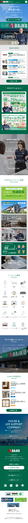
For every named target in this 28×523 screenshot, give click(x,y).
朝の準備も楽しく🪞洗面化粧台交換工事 (18, 384)
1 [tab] (9, 42)
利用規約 (16, 518)
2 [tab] (12, 42)
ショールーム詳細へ (14, 369)
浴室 (13, 396)
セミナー (10, 65)
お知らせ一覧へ (14, 81)
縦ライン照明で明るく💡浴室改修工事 (18, 393)
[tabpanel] (14, 24)
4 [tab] (18, 42)
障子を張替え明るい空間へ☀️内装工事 (18, 402)
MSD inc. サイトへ (14, 436)
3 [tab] (15, 42)
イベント (15, 65)
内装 (13, 405)
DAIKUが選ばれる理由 (14, 168)
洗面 (13, 387)
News (11, 53)
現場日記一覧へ (14, 410)
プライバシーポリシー (10, 518)
